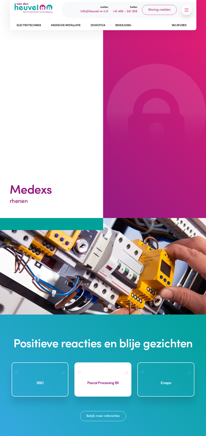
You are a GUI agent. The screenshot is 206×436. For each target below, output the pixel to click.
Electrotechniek (29, 25)
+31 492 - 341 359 (125, 11)
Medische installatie (65, 25)
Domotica (98, 25)
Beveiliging (123, 25)
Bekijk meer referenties (103, 415)
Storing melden (159, 9)
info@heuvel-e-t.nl (94, 11)
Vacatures (179, 25)
